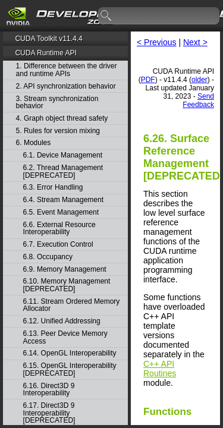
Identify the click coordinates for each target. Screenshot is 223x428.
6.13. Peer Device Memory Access (65, 337)
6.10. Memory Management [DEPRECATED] (67, 285)
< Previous (157, 42)
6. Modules (33, 143)
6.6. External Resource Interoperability (59, 228)
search (106, 16)
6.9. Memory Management (64, 269)
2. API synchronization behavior (66, 86)
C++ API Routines (159, 368)
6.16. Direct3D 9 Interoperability (49, 389)
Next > (195, 42)
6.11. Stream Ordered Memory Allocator (71, 305)
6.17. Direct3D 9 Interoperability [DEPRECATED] (49, 413)
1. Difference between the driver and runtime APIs (66, 69)
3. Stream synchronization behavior (57, 102)
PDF (148, 79)
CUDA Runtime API (45, 53)
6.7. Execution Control (58, 244)
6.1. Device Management (62, 155)
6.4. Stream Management (63, 200)
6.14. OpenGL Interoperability (70, 353)
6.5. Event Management (61, 212)
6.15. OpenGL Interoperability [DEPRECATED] (70, 369)
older (199, 79)
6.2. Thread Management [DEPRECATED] (63, 171)
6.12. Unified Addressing (61, 321)
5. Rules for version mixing (58, 131)
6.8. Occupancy (48, 257)
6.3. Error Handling (53, 187)
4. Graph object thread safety (62, 118)
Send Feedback (198, 100)
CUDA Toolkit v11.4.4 (48, 38)
